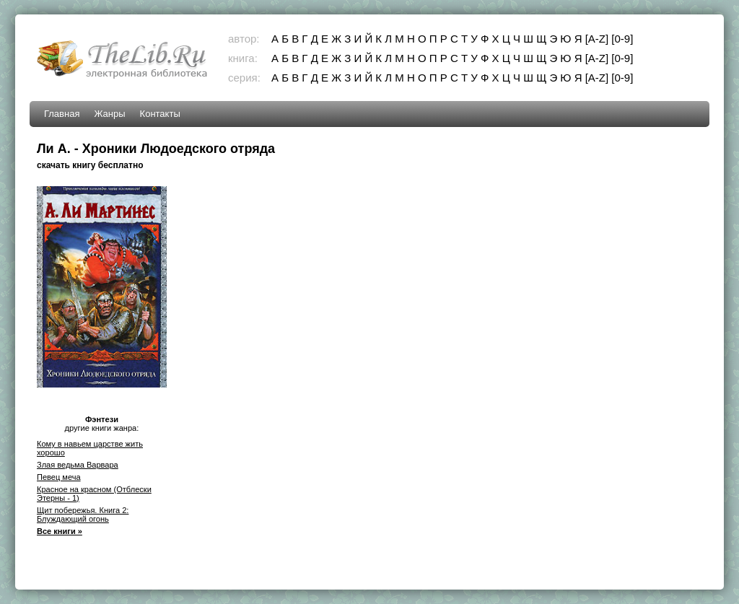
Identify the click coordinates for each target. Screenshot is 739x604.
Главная (61, 113)
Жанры (109, 113)
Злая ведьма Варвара (77, 464)
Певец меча (59, 477)
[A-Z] (597, 38)
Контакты (160, 113)
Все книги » (59, 531)
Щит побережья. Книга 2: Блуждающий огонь (82, 514)
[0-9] (622, 38)
